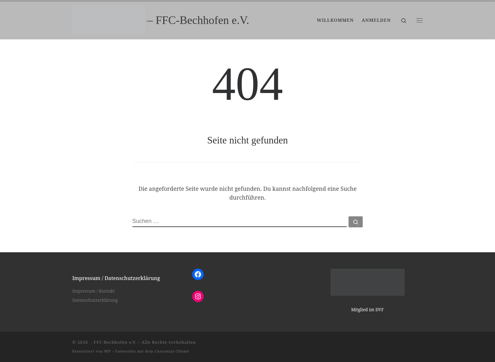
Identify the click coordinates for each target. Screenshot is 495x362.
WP (107, 351)
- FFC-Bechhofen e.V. (112, 342)
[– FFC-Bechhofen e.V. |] (108, 19)
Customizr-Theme (172, 351)
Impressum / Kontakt (93, 291)
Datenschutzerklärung (95, 300)
